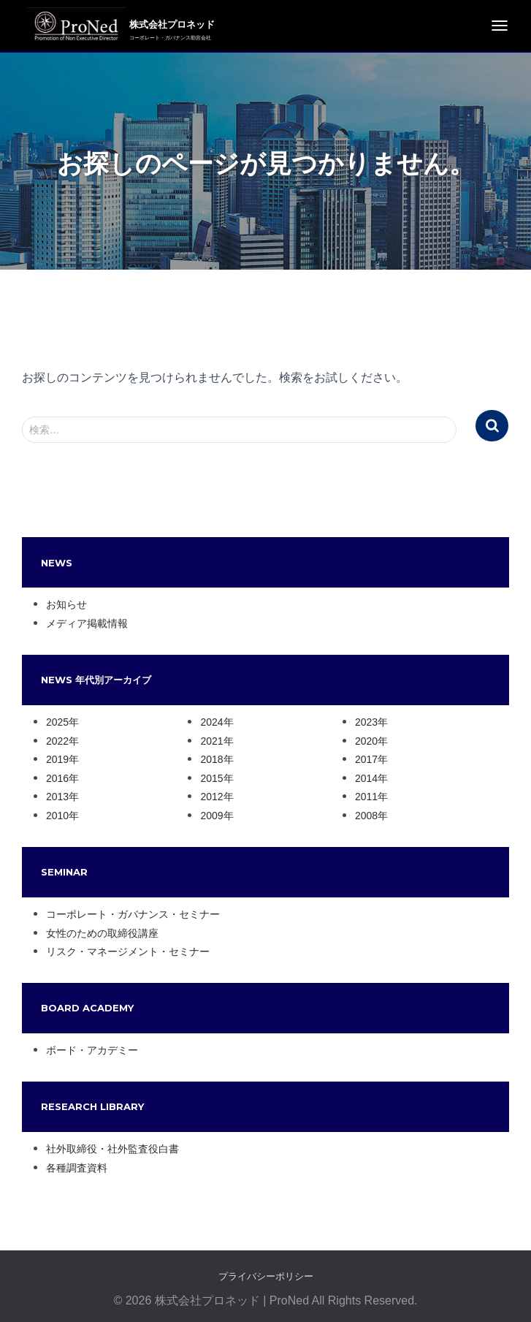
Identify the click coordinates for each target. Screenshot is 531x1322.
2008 (366, 815)
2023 (366, 722)
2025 (57, 722)
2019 (57, 759)
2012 (211, 796)
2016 (57, 778)
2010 (57, 815)
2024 (211, 722)
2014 (366, 778)
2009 (211, 815)
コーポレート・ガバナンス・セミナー (133, 914)
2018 (211, 759)
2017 (366, 759)
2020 (366, 741)
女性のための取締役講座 (102, 933)
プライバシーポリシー (265, 1276)
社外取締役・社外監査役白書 (112, 1149)
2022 (57, 741)
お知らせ (66, 604)
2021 (211, 741)
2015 (211, 778)
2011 (366, 796)
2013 (57, 796)
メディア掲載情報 (87, 623)
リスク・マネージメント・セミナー (128, 951)
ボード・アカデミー (92, 1050)
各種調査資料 (76, 1168)
